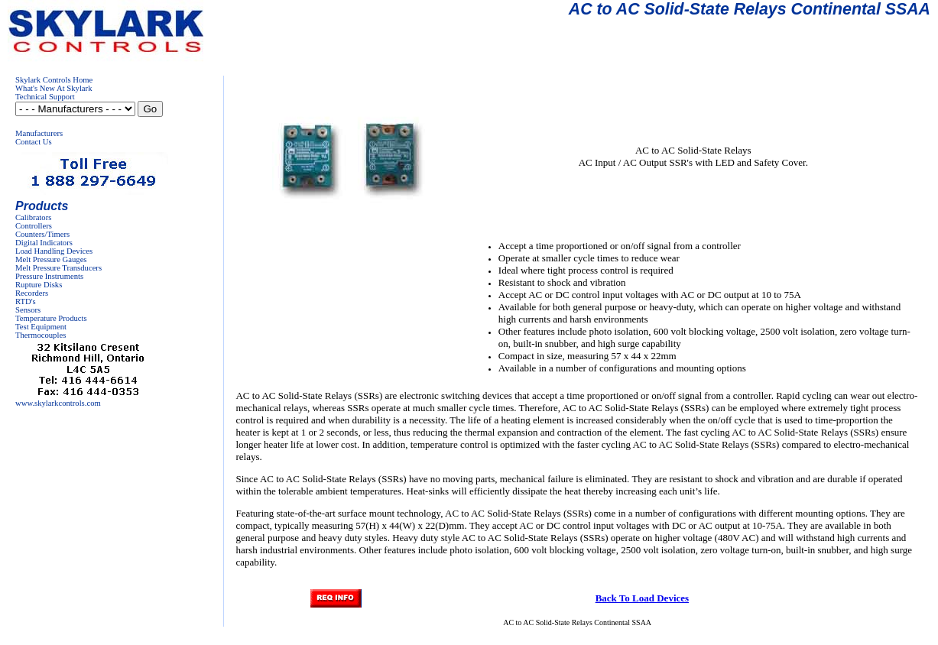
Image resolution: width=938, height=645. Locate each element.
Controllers (33, 226)
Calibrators (33, 217)
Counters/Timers (42, 234)
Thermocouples (40, 335)
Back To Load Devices (642, 598)
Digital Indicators (44, 242)
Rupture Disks (38, 284)
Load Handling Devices (54, 251)
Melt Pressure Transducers (58, 268)
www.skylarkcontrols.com (58, 403)
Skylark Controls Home (54, 80)
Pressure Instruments (49, 276)
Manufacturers (39, 133)
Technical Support (45, 96)
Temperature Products (51, 318)
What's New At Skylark (53, 88)
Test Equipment (41, 326)
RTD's (25, 301)
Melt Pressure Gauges (51, 259)
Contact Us (33, 142)
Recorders (31, 293)
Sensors (28, 310)
